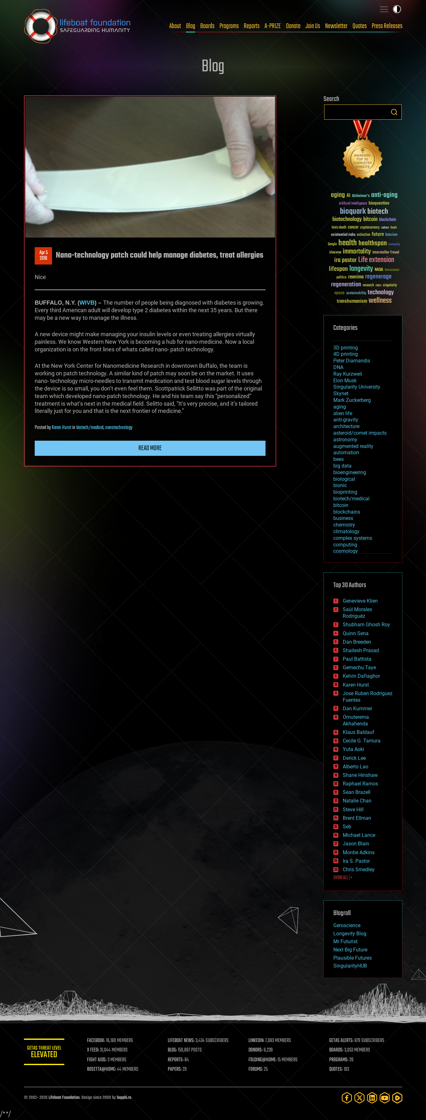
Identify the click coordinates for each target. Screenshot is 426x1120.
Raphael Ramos (360, 784)
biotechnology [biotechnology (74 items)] (347, 219)
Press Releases (387, 26)
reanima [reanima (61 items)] (356, 277)
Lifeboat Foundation (64, 1097)
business (343, 518)
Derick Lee (354, 758)
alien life (342, 413)
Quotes (360, 26)
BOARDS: (337, 1050)
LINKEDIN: (258, 1041)
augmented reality (353, 446)
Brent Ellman (357, 818)
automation (346, 453)
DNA (338, 367)
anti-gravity (345, 420)
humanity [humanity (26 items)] (394, 245)
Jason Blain (356, 844)
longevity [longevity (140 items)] (361, 269)
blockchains (346, 512)
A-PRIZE (273, 26)
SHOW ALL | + (343, 878)
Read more (150, 448)
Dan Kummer (357, 709)
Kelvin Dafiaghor (361, 676)
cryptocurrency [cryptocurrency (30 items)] (370, 228)
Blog (190, 26)
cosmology (345, 551)
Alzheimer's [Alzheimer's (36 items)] (361, 196)
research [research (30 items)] (368, 285)
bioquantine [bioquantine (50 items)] (379, 203)
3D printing (345, 348)
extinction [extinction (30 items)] (363, 235)
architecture (346, 426)
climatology (346, 531)
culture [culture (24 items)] (385, 227)
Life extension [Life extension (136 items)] (376, 260)
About (175, 26)
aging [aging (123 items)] (338, 195)
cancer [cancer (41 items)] (353, 227)
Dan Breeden (357, 642)
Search (394, 112)
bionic (340, 485)
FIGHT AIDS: (100, 1060)
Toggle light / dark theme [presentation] (397, 9)
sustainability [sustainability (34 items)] (356, 293)
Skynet (340, 393)
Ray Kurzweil (347, 374)
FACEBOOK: (100, 1041)
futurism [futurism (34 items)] (391, 235)
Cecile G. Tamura (362, 741)
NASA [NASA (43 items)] (379, 269)
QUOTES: (337, 1069)
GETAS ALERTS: (342, 1041)
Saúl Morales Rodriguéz (357, 612)
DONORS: (257, 1050)
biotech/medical (89, 428)
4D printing (345, 354)
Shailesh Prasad (361, 650)
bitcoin (340, 505)
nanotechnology (118, 428)
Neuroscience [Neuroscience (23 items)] (392, 270)
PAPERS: (177, 1069)
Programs (229, 26)
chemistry (344, 525)
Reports (252, 26)
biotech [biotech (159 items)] (377, 211)
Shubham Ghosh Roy (366, 625)
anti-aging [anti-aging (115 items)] (384, 195)
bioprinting (345, 492)
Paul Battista (357, 659)
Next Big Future (350, 950)
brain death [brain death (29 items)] (339, 228)
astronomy (345, 440)
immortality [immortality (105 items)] (357, 251)
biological (344, 479)
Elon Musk (345, 381)
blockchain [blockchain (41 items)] (387, 220)
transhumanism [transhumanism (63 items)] (352, 301)
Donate (293, 26)
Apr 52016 (43, 255)
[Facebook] (347, 1097)
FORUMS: (257, 1069)
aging (339, 407)
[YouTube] (385, 1097)
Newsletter (336, 26)
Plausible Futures (352, 958)
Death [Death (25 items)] (393, 227)
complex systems (352, 538)
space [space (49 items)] (339, 292)
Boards (207, 26)
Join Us (313, 26)
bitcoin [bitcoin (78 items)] (370, 219)
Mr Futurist (345, 941)
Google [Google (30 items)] (332, 244)
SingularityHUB (350, 966)
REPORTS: (178, 1060)
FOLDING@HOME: (264, 1060)
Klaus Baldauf (358, 732)
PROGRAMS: (339, 1060)
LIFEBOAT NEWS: (184, 1041)
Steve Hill (353, 810)
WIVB (87, 302)
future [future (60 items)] (378, 234)
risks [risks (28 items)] (378, 285)
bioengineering (349, 472)
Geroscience (346, 925)
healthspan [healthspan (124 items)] (373, 243)
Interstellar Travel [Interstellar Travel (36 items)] (385, 252)
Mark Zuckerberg (352, 400)
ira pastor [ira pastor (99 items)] (345, 260)
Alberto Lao (355, 767)
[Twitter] (359, 1097)
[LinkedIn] (372, 1097)
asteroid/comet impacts (360, 433)
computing (345, 545)
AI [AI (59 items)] (348, 196)
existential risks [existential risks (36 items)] (343, 235)
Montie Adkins (359, 852)
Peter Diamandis (351, 361)
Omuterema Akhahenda (356, 720)
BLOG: (175, 1050)
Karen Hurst (61, 428)
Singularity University (356, 387)
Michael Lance (359, 835)
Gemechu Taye (359, 667)
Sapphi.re (124, 1097)
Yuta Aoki (353, 749)
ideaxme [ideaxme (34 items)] (335, 253)
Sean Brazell (357, 792)
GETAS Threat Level (46, 1053)
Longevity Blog (349, 934)
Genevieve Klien (360, 601)
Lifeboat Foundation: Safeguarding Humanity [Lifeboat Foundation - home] (77, 26)
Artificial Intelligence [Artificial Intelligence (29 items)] (353, 204)
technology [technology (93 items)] (381, 292)
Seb (347, 827)
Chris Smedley (359, 870)
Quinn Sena (356, 633)
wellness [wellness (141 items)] (380, 301)
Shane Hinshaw (360, 775)
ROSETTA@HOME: (105, 1069)
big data (342, 466)
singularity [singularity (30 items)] (390, 285)
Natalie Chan (357, 801)
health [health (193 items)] (347, 243)
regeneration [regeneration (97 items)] (346, 284)
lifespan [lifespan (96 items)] (338, 269)
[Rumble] (397, 1097)
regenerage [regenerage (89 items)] (378, 276)
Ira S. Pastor (356, 861)
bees (338, 459)
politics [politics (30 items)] (341, 278)
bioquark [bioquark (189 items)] (353, 211)
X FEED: (97, 1050)
